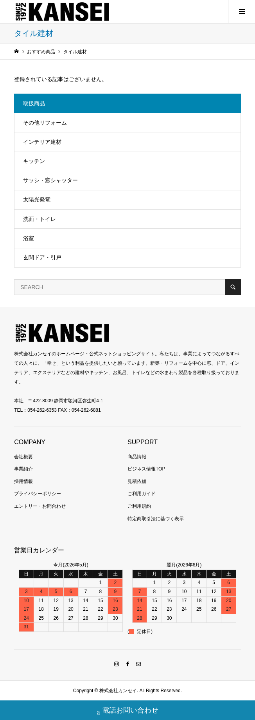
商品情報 (137, 456)
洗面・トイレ (39, 219)
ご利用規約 (139, 506)
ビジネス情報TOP (146, 469)
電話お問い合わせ (127, 711)
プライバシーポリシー (37, 493)
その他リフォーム (45, 122)
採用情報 (23, 481)
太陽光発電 (36, 199)
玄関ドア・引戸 (42, 257)
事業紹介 (23, 469)
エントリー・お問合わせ (40, 506)
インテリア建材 (42, 142)
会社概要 (23, 456)
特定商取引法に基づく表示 (156, 518)
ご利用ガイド (142, 493)
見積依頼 (137, 481)
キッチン (34, 161)
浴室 (28, 238)
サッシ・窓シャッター (50, 180)
